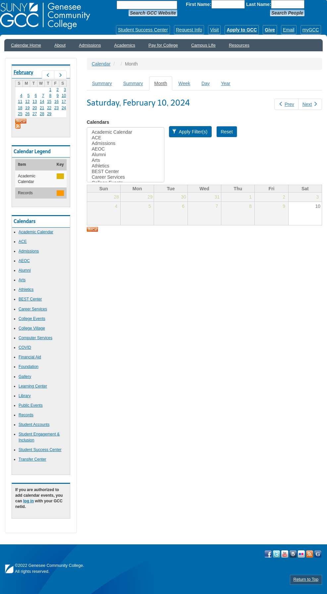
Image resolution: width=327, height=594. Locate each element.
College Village (32, 328)
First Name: (198, 4)
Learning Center (33, 386)
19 (27, 108)
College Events (32, 318)
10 (64, 95)
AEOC (24, 260)
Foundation (28, 366)
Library (25, 395)
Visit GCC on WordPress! (293, 554)
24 (64, 108)
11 (20, 101)
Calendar (101, 64)
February (23, 72)
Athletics (26, 289)
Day (205, 83)
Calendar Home (26, 45)
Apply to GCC (242, 29)
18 (20, 108)
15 (49, 101)
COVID (25, 347)
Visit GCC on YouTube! (284, 554)
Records (26, 415)
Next (310, 104)
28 (42, 114)
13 (34, 101)
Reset (227, 131)
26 (27, 114)
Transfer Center (32, 459)
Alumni (25, 270)
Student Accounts (34, 424)
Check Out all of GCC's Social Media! (317, 554)
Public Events (31, 405)
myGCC (310, 29)
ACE (23, 241)
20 (34, 108)
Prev (286, 104)
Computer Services (35, 338)
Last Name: (258, 4)
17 (64, 101)
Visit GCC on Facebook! (268, 554)
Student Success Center (143, 29)
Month (163, 85)
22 (49, 108)
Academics (125, 45)
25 (20, 114)
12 (27, 101)
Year (225, 83)
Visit (214, 29)
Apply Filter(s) (189, 131)
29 (49, 114)
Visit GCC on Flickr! (301, 554)
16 (56, 101)
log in (28, 501)
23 (56, 108)
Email (289, 29)
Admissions (90, 45)
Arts (22, 280)
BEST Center (30, 299)
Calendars (98, 122)
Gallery (25, 376)
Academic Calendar (36, 232)
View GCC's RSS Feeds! (309, 554)
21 (42, 108)
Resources (239, 45)
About (60, 45)
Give (270, 29)
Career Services (33, 309)
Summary (102, 83)
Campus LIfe (203, 45)
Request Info (189, 29)
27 (34, 114)
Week (184, 83)
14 (42, 101)
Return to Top (306, 579)
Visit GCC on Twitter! (276, 554)
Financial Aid (30, 357)
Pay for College (163, 45)
